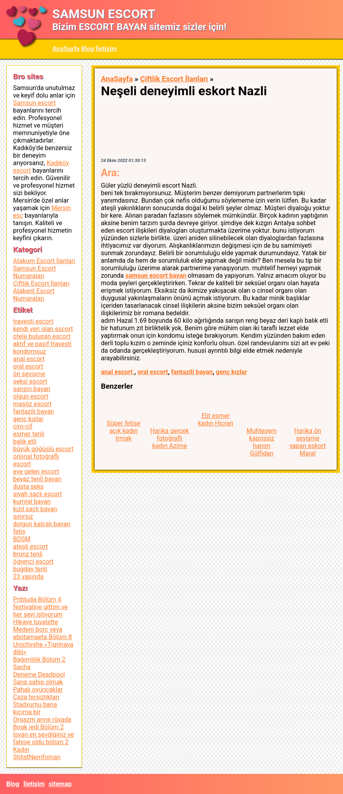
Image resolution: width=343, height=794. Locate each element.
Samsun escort (34, 103)
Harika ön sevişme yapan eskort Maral (308, 442)
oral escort (152, 372)
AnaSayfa (66, 49)
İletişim (106, 49)
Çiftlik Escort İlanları (174, 79)
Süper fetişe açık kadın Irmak (124, 431)
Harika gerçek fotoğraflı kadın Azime (169, 438)
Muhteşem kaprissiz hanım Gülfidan (262, 442)
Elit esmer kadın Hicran (215, 419)
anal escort (117, 372)
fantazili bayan (192, 372)
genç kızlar (231, 372)
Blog (87, 49)
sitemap (60, 784)
